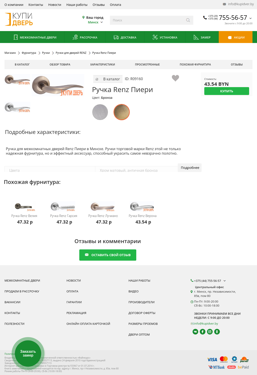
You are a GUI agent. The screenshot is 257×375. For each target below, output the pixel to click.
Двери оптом (139, 334)
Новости (54, 4)
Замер (202, 38)
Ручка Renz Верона (143, 216)
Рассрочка (84, 38)
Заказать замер (28, 353)
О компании (14, 4)
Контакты (36, 4)
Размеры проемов (143, 324)
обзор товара (60, 64)
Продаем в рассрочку (22, 291)
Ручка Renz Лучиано (103, 216)
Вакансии (12, 302)
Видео (134, 291)
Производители (142, 302)
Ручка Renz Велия (24, 216)
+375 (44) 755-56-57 (210, 281)
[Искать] (188, 20)
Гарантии (74, 302)
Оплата (115, 4)
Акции (235, 38)
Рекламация (76, 313)
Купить (226, 91)
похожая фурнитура (195, 64)
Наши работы (77, 4)
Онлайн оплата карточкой (88, 324)
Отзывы (99, 4)
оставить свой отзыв (108, 255)
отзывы (237, 64)
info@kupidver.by (237, 4)
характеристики (102, 64)
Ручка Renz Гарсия (63, 216)
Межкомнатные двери (34, 38)
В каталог (22, 64)
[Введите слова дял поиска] (146, 20)
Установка (164, 38)
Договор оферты (142, 313)
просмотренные (147, 64)
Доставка (124, 38)
